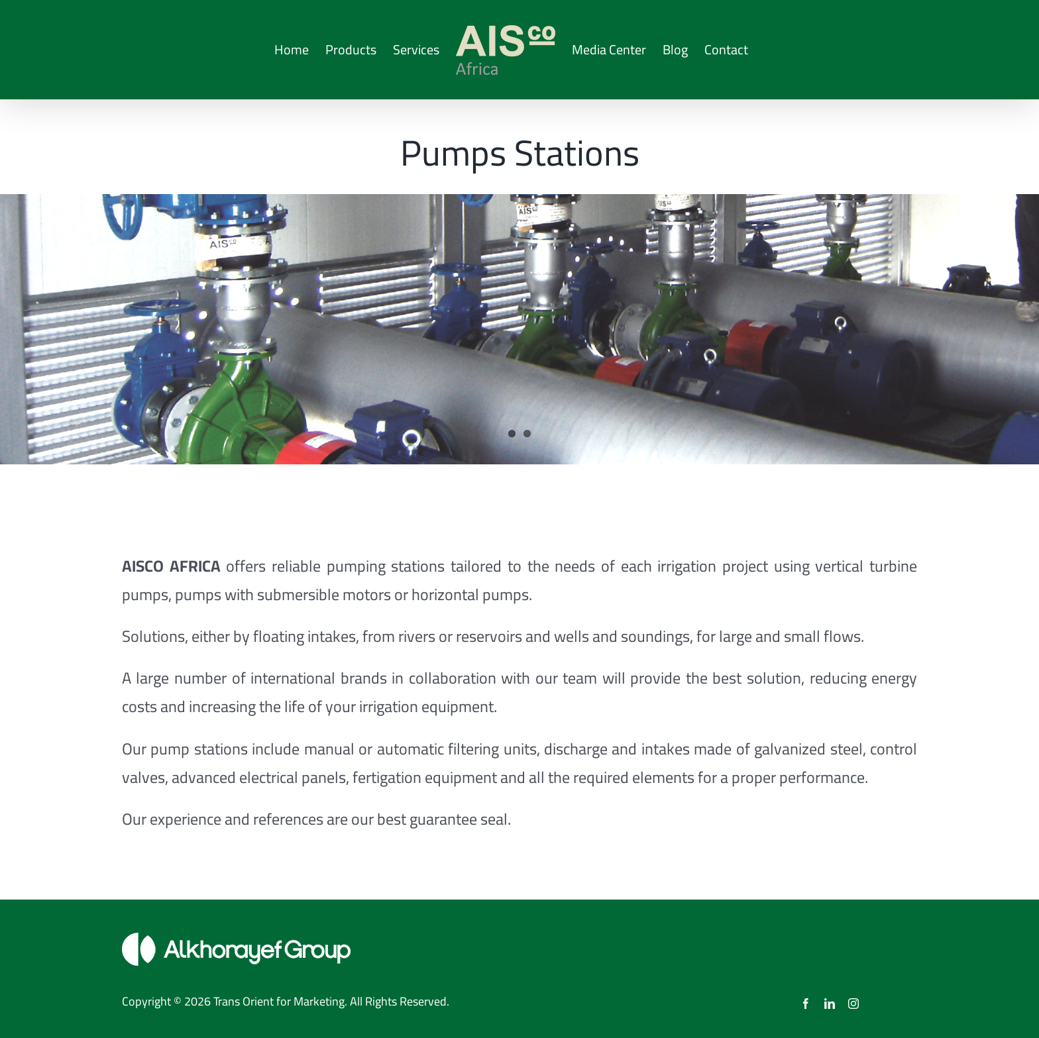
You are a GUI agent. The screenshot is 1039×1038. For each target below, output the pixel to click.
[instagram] (853, 1003)
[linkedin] (829, 1003)
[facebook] (805, 1003)
